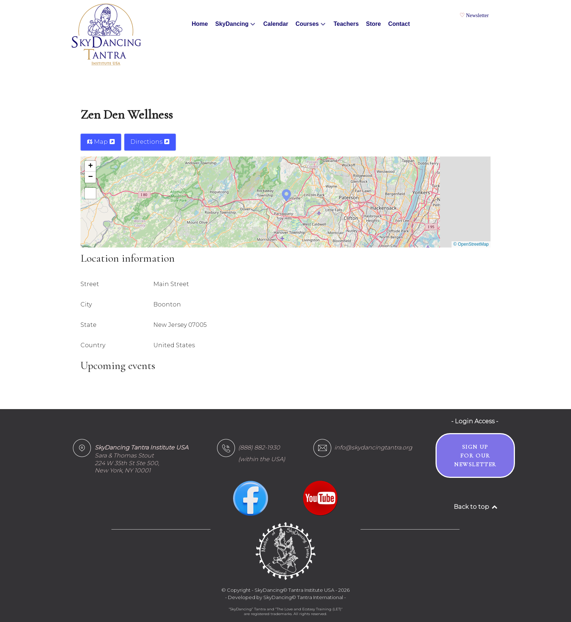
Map (101, 141)
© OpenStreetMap (471, 244)
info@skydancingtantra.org (373, 447)
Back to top (476, 506)
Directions (150, 141)
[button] (286, 194)
